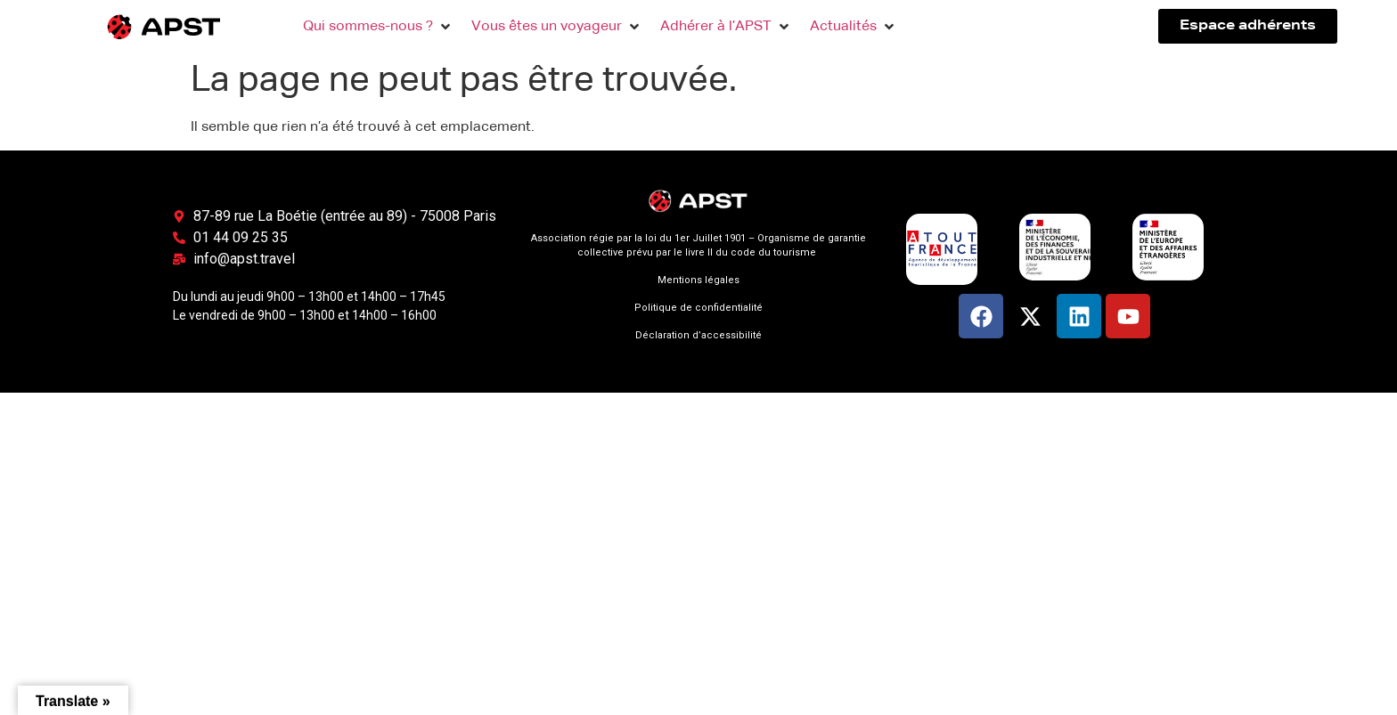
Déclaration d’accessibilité (698, 335)
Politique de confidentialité (698, 307)
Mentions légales (698, 280)
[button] (378, 27)
